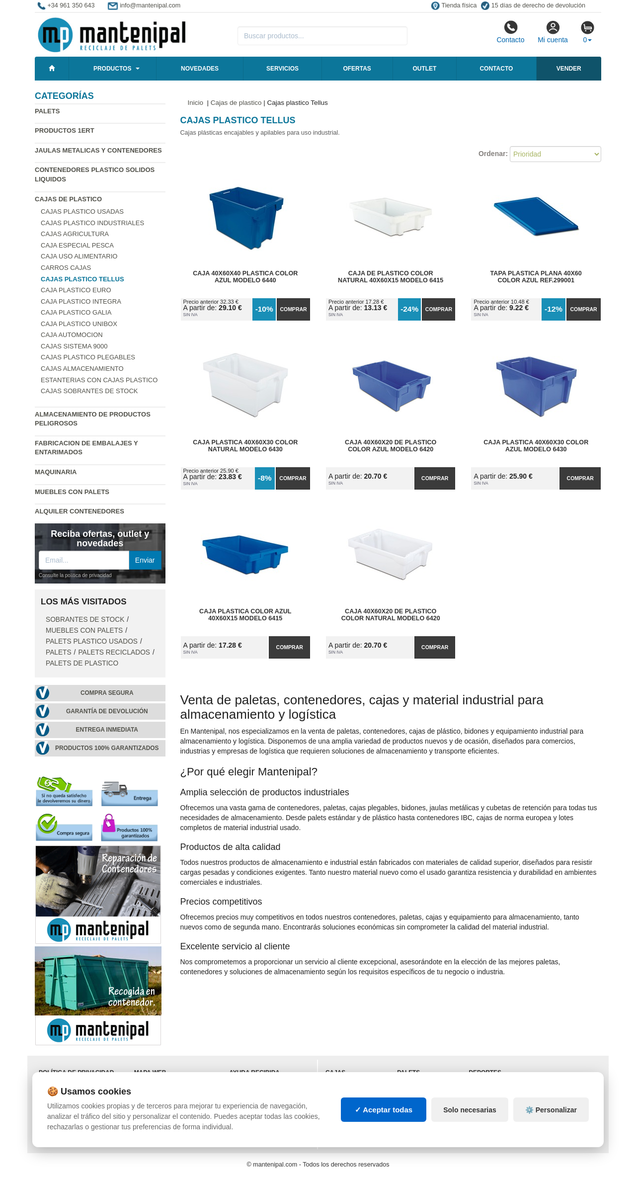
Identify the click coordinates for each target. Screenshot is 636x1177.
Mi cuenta (553, 32)
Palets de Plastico (82, 663)
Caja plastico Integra (81, 301)
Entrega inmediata (107, 729)
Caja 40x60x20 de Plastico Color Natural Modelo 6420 (390, 615)
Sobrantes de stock (85, 619)
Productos (112, 68)
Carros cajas (66, 267)
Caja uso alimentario (79, 256)
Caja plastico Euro (76, 290)
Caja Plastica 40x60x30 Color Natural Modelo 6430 (245, 446)
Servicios (282, 68)
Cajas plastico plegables (88, 357)
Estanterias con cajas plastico (99, 380)
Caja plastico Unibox (79, 324)
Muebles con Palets (72, 492)
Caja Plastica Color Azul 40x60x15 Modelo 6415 (245, 615)
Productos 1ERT (64, 130)
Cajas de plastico (68, 199)
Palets (47, 111)
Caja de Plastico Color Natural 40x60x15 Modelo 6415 (390, 277)
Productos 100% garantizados (107, 748)
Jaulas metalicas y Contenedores (98, 150)
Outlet (424, 68)
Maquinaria (56, 472)
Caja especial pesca (77, 245)
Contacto (510, 32)
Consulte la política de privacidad (75, 575)
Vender (568, 68)
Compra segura (107, 692)
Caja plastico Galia (76, 312)
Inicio (196, 102)
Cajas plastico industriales (92, 223)
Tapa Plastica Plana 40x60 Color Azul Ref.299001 (536, 277)
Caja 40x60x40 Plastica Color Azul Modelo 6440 (245, 277)
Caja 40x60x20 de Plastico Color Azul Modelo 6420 (390, 446)
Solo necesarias (469, 1110)
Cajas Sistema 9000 (74, 346)
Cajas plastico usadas (82, 211)
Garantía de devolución (107, 711)
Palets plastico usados (92, 641)
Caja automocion (72, 334)
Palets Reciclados (114, 652)
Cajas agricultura (75, 234)
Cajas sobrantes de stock (89, 391)
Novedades (200, 68)
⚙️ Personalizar (551, 1110)
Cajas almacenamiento (82, 368)
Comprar (293, 309)
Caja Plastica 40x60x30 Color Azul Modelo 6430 (535, 446)
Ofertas (357, 68)
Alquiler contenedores (79, 511)
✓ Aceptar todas (384, 1109)
